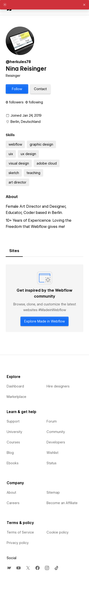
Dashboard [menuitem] (15, 386)
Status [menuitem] (51, 463)
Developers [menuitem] (56, 442)
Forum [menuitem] (52, 421)
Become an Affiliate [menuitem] (62, 503)
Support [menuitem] (13, 421)
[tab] (14, 251)
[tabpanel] (44, 298)
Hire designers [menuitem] (58, 386)
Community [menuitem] (56, 432)
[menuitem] (9, 568)
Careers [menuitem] (13, 503)
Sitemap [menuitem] (53, 492)
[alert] (44, 4)
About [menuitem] (11, 492)
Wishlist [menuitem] (52, 453)
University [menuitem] (14, 432)
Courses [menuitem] (13, 442)
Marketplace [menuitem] (16, 397)
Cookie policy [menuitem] (58, 532)
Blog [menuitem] (10, 453)
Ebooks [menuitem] (13, 463)
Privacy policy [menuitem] (18, 543)
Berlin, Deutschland (25, 122)
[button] (17, 89)
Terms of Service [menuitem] (20, 532)
